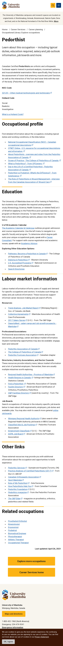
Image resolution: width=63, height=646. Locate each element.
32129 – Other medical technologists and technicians (26, 93)
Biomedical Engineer (17, 533)
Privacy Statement (42, 637)
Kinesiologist (14, 524)
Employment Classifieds (19, 431)
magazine (17, 492)
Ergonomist (13, 527)
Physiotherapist (15, 536)
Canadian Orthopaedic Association (23, 477)
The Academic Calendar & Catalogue (18, 228)
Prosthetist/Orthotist (17, 521)
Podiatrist (12, 530)
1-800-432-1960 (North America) (15, 621)
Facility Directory (15, 387)
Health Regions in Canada (19, 377)
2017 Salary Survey (16, 320)
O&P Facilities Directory (18, 393)
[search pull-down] (53, 5)
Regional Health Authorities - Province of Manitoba (30, 374)
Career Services (18, 29)
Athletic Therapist (16, 539)
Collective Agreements (18, 314)
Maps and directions (14, 614)
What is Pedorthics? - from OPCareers (25, 163)
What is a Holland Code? (12, 114)
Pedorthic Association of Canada (23, 349)
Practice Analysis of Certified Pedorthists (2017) (29, 471)
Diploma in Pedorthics (18, 260)
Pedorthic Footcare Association (22, 355)
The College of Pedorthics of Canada (24, 352)
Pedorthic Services (16, 468)
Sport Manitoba (15, 480)
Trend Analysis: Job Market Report (23, 308)
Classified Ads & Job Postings (21, 424)
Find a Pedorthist (16, 384)
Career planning (36, 29)
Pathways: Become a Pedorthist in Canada (27, 253)
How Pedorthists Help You (19, 486)
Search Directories (16, 269)
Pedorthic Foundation (17, 489)
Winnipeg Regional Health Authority (23, 418)
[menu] (58, 5)
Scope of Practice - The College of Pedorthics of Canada (33, 160)
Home (5, 29)
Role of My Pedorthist (17, 483)
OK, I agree (8, 642)
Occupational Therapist (18, 542)
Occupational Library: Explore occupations (21, 32)
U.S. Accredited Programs (19, 263)
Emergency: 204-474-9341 (13, 624)
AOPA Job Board (15, 434)
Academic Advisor (29, 243)
